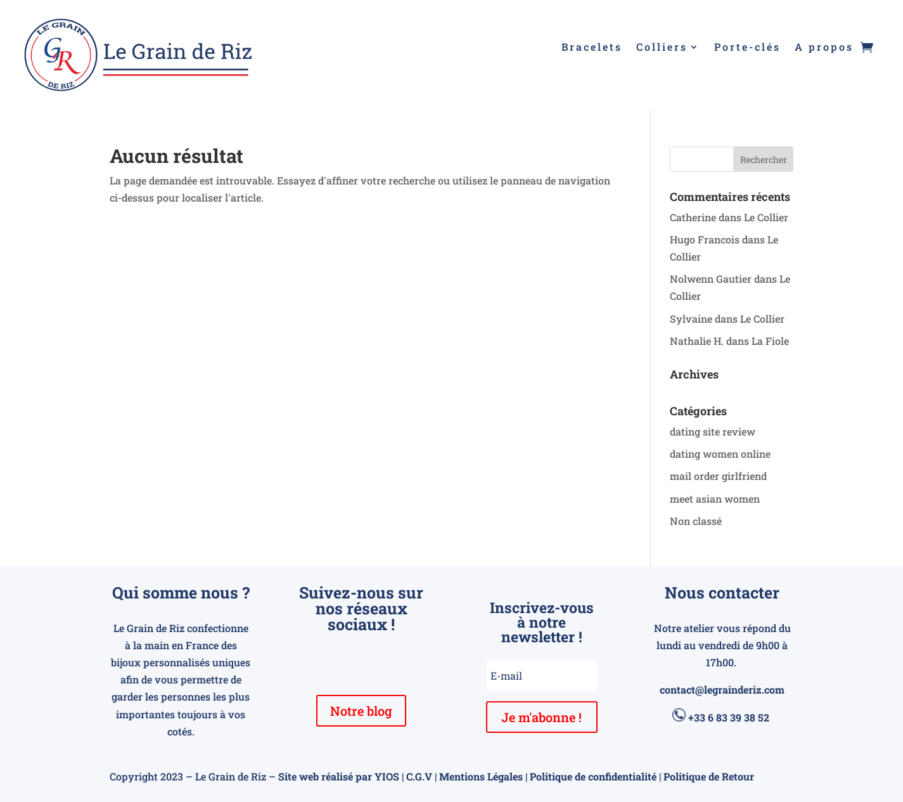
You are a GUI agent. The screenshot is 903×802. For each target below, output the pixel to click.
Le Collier (766, 217)
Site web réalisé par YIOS (338, 776)
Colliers (662, 47)
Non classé (696, 520)
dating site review (712, 431)
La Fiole (770, 340)
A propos (824, 47)
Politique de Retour (708, 776)
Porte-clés (747, 47)
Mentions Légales (481, 776)
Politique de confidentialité (593, 776)
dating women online (720, 453)
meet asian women (715, 498)
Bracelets (591, 47)
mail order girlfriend (718, 475)
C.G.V (419, 776)
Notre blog (361, 710)
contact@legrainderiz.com (722, 689)
